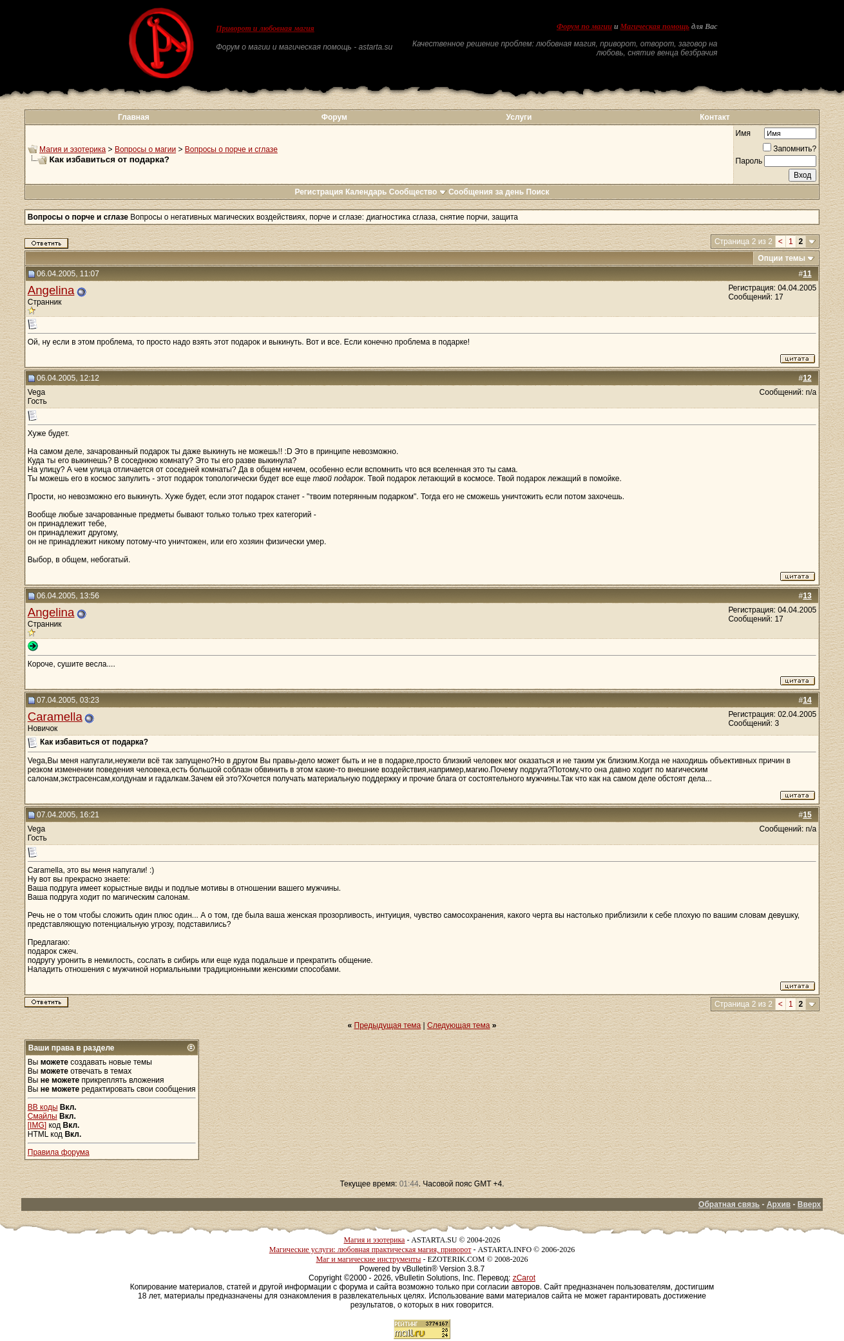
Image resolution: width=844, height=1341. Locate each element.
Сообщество (417, 191)
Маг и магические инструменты (368, 1259)
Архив (779, 1204)
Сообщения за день (486, 191)
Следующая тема (458, 1025)
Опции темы (781, 258)
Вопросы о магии (145, 149)
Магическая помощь (654, 26)
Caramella (55, 716)
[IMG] (37, 1125)
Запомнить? (789, 148)
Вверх (809, 1204)
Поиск (538, 191)
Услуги (519, 117)
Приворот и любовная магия (265, 28)
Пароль (749, 161)
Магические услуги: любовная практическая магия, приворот (370, 1249)
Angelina (51, 290)
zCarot (524, 1277)
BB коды (43, 1107)
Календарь (366, 191)
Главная (133, 117)
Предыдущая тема (387, 1025)
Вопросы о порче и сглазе (231, 149)
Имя (743, 133)
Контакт (714, 117)
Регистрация (318, 191)
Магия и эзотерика (72, 149)
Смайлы (42, 1116)
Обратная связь (729, 1204)
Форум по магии (584, 26)
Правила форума (59, 1152)
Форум (334, 117)
